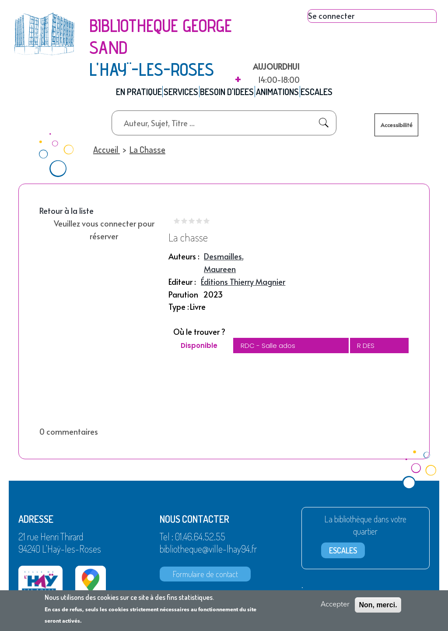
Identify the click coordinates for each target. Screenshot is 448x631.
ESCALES (332, 93)
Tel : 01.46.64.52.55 (192, 540)
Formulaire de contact (205, 577)
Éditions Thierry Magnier (243, 285)
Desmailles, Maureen (224, 266)
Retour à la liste (66, 214)
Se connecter (331, 15)
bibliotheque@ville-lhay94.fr (208, 552)
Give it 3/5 (192, 224)
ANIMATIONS (285, 93)
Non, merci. (378, 605)
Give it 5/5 (206, 224)
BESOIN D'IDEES (228, 93)
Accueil (105, 153)
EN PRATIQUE (125, 93)
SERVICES (175, 93)
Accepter (335, 604)
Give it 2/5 (184, 224)
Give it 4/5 (199, 224)
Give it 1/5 (177, 224)
